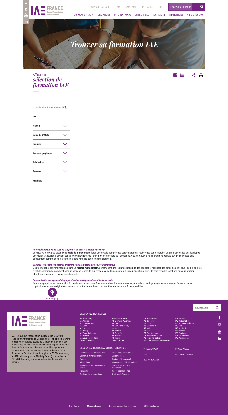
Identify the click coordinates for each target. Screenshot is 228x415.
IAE (34, 116)
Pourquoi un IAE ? (83, 14)
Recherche (159, 14)
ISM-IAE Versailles (87, 340)
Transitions (176, 14)
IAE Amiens (180, 318)
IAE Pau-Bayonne (151, 333)
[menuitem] (160, 7)
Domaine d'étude (41, 135)
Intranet (147, 6)
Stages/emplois (100, 6)
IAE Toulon (116, 338)
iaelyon (115, 328)
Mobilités (37, 180)
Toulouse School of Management (157, 340)
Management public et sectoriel (124, 362)
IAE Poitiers (84, 335)
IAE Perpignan (181, 333)
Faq (118, 6)
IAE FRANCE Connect (184, 354)
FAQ (145, 354)
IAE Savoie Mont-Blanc (89, 338)
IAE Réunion (117, 335)
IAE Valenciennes (182, 338)
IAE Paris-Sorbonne (88, 333)
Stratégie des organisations (91, 374)
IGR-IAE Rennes (118, 340)
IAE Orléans (180, 331)
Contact (131, 6)
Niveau (36, 125)
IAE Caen (115, 323)
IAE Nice (147, 331)
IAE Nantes (116, 331)
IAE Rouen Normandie (153, 335)
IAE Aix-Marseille (150, 318)
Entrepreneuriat (118, 356)
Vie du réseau (195, 14)
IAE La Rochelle (150, 326)
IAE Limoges (85, 328)
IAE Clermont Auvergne (121, 321)
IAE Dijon (83, 326)
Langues (37, 144)
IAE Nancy (84, 331)
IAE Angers (84, 321)
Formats (37, 171)
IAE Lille (178, 326)
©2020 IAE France (151, 406)
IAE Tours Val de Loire (152, 338)
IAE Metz (147, 328)
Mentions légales (94, 406)
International (122, 14)
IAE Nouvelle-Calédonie (184, 323)
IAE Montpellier (181, 328)
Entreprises (142, 14)
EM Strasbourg (86, 318)
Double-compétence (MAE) (122, 353)
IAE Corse (147, 323)
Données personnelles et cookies (122, 406)
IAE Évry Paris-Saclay (120, 326)
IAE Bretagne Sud (87, 323)
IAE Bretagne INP (182, 321)
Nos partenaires (151, 360)
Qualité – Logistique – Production (121, 366)
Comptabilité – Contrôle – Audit (93, 353)
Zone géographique (42, 153)
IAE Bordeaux (149, 321)
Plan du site (74, 406)
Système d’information (121, 374)
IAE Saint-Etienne (182, 335)
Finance (83, 359)
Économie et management (90, 356)
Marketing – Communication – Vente (92, 366)
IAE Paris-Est (117, 333)
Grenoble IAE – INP (119, 318)
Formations (103, 14)
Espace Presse (182, 349)
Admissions (38, 162)
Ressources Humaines (121, 371)
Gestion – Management (121, 359)
